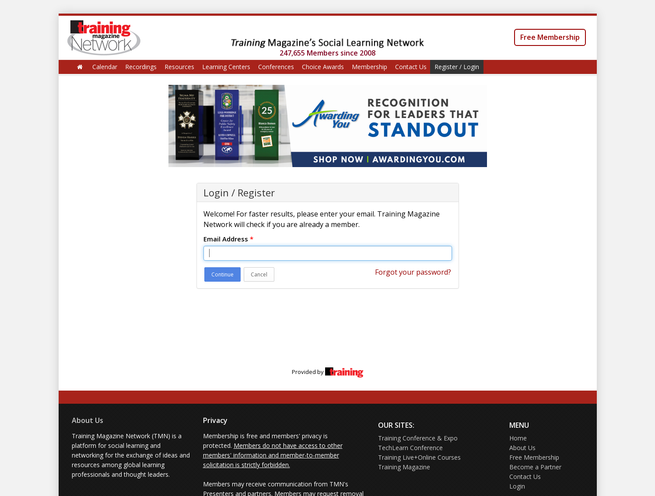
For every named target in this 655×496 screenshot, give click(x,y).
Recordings (141, 67)
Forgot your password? (413, 272)
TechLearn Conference (410, 448)
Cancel (259, 274)
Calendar (104, 67)
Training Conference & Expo (418, 438)
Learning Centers (226, 67)
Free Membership (550, 37)
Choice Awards (323, 67)
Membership (369, 67)
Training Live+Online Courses (419, 457)
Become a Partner (535, 467)
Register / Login (456, 67)
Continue (222, 274)
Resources (179, 67)
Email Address (228, 238)
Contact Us (411, 67)
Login (517, 486)
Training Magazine (404, 467)
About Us (87, 420)
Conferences (276, 67)
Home (518, 438)
